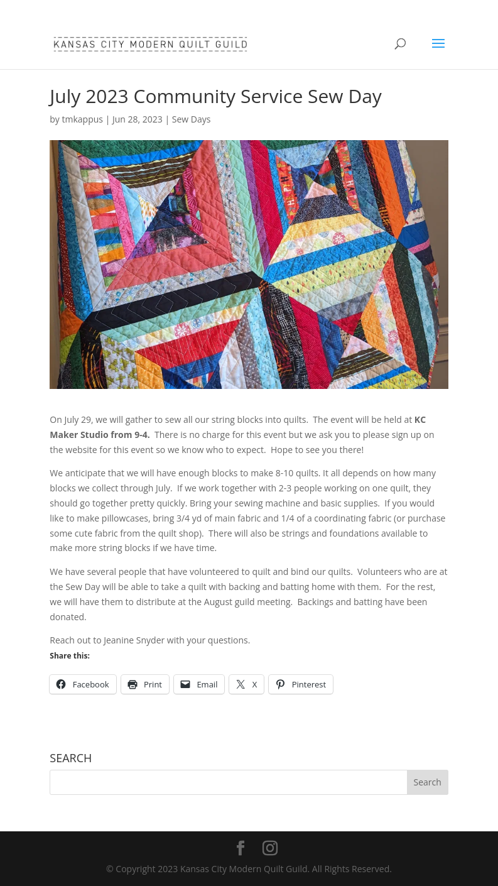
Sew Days (191, 119)
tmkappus (82, 119)
